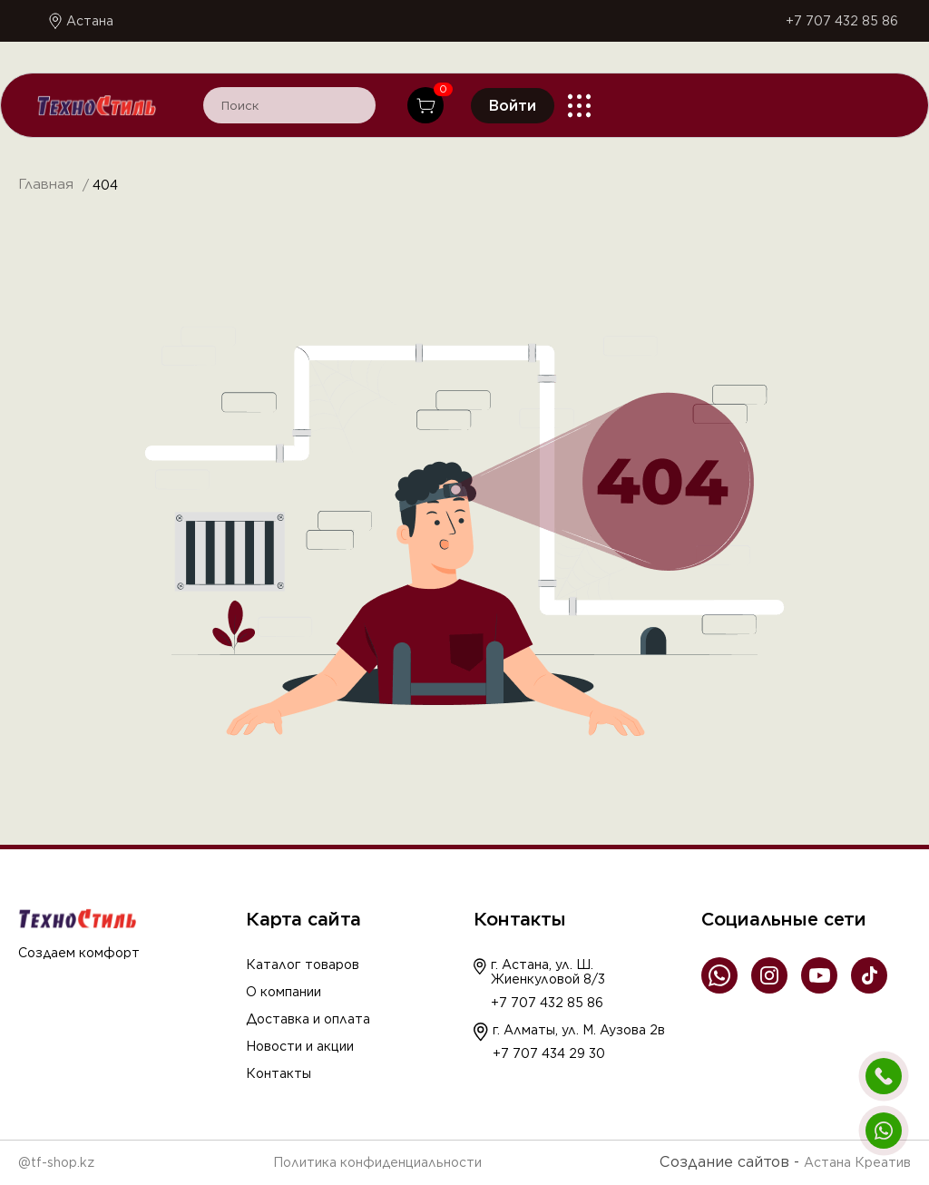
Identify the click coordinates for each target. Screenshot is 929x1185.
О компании (283, 991)
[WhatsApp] (719, 976)
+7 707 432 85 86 (842, 21)
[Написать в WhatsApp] (883, 1130)
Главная (45, 184)
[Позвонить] (883, 1076)
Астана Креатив (857, 1162)
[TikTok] (869, 976)
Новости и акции (300, 1046)
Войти (512, 105)
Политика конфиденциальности (377, 1162)
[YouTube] (819, 976)
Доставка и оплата (308, 1019)
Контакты (278, 1073)
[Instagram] (769, 976)
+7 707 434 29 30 (549, 1053)
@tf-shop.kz (56, 1162)
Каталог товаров (302, 964)
